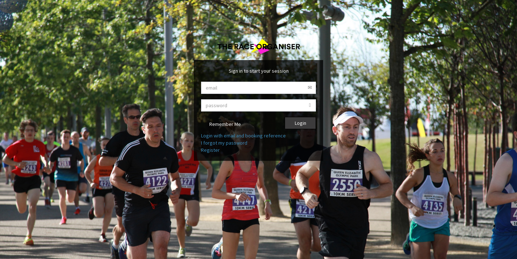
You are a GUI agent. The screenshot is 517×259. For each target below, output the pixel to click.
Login (300, 123)
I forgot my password (224, 143)
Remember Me (221, 124)
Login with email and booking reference (243, 135)
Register (210, 150)
